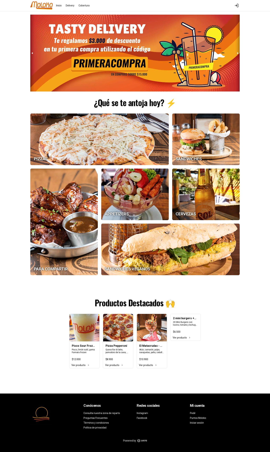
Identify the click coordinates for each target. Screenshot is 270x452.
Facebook (142, 418)
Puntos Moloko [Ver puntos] (198, 418)
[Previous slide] (32, 53)
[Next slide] (238, 53)
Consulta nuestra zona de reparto (102, 413)
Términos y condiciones (96, 422)
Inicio (59, 5)
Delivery (70, 5)
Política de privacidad (95, 427)
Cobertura (84, 5)
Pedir (193, 413)
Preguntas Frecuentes (96, 418)
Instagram (142, 413)
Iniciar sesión (197, 422)
